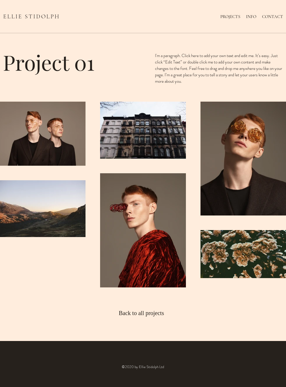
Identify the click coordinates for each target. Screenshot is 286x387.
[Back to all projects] (143, 313)
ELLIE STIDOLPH (31, 16)
